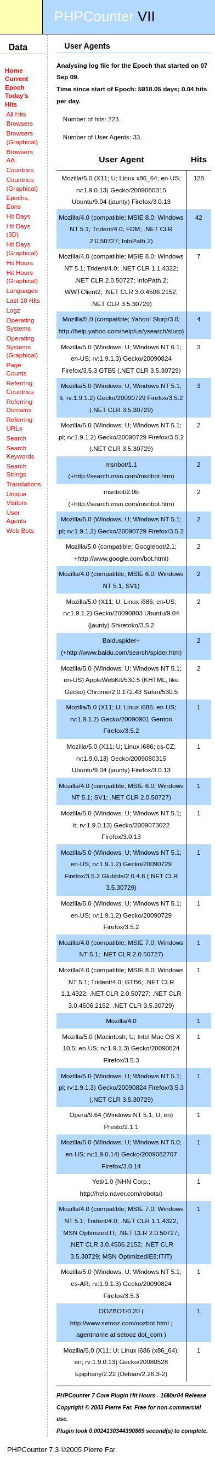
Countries (19, 169)
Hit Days (18, 216)
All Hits (16, 113)
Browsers (19, 123)
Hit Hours (19, 262)
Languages (22, 290)
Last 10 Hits (23, 300)
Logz (13, 310)
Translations (23, 483)
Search (16, 438)
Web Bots (19, 530)
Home (13, 70)
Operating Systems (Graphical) (22, 346)
